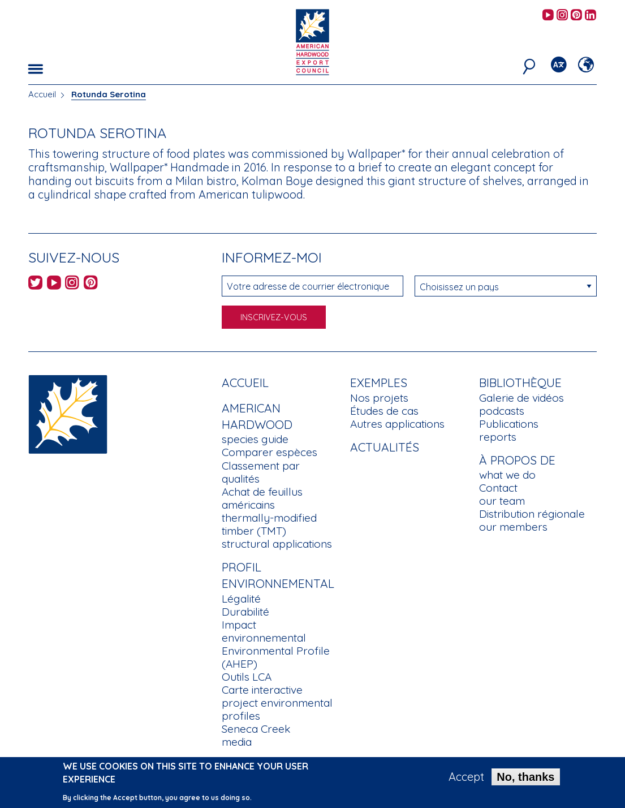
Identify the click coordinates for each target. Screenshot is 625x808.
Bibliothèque (520, 382)
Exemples (378, 382)
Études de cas (384, 411)
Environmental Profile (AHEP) (276, 657)
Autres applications (397, 424)
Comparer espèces (269, 452)
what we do (507, 475)
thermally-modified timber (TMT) (269, 524)
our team (502, 501)
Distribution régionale (532, 514)
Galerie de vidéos (521, 398)
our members (513, 527)
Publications (508, 424)
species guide (255, 439)
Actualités (384, 447)
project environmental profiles (277, 709)
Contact (498, 488)
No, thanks (525, 777)
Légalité (241, 598)
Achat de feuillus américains (262, 498)
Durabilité (245, 611)
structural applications (277, 544)
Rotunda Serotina (108, 94)
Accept (466, 777)
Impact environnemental (264, 631)
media (237, 742)
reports (497, 437)
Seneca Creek (256, 729)
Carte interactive (262, 690)
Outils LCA (246, 677)
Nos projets (379, 398)
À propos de (517, 460)
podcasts (501, 411)
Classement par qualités (261, 472)
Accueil (42, 94)
